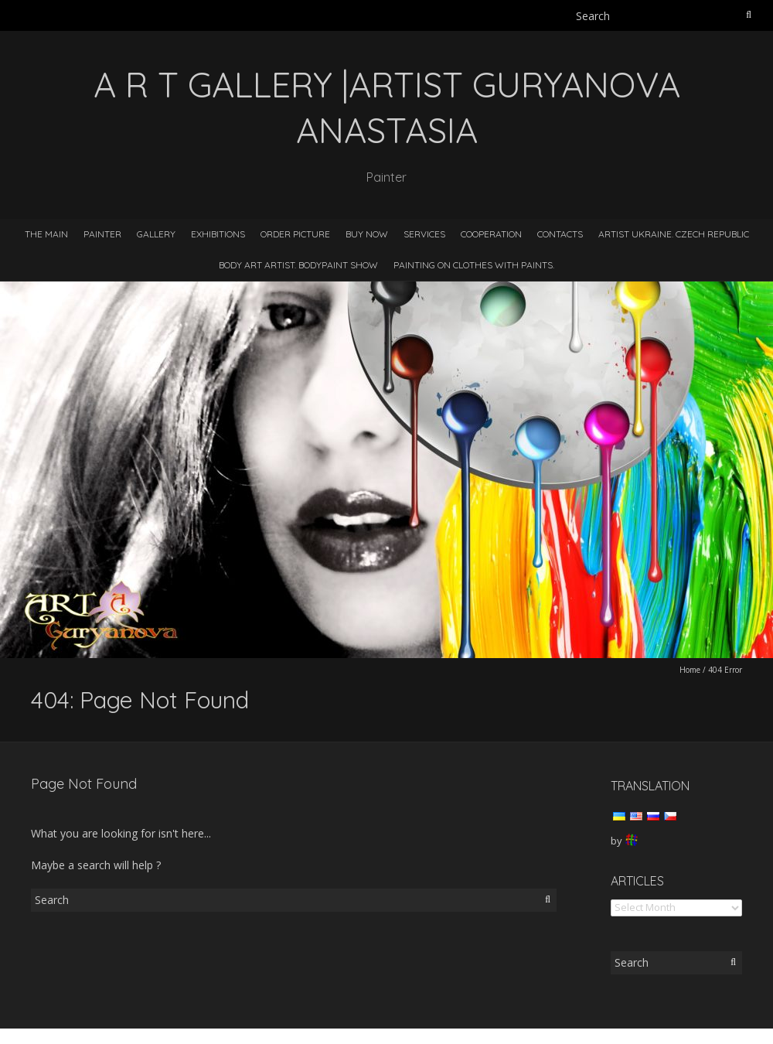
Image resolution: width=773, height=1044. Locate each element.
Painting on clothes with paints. (473, 265)
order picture (295, 234)
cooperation (491, 234)
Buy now (367, 234)
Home (689, 669)
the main (46, 234)
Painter (102, 234)
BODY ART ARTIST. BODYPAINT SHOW (298, 265)
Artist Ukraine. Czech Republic (673, 234)
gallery (156, 234)
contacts (560, 234)
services (424, 234)
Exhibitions (218, 234)
